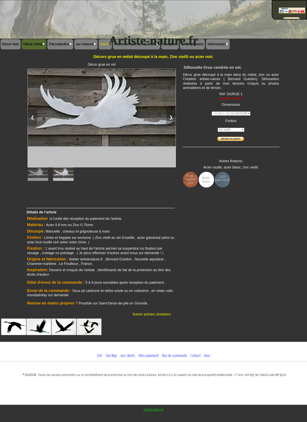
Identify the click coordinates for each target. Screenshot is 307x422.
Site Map (111, 356)
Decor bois (10, 44)
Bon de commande (174, 356)
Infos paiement (149, 356)
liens (207, 356)
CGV (99, 356)
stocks (105, 44)
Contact (196, 356)
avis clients (127, 356)
